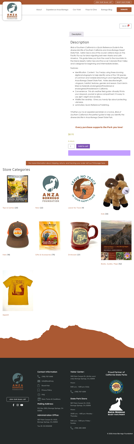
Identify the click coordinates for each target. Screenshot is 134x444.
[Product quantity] (71, 146)
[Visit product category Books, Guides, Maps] (116, 243)
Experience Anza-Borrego (57, 9)
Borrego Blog (106, 9)
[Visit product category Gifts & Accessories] (50, 238)
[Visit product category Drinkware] (83, 238)
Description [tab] (76, 34)
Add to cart (83, 146)
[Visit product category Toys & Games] (18, 191)
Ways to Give (91, 9)
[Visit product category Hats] (18, 238)
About (39, 9)
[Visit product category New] (50, 191)
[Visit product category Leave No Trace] (83, 191)
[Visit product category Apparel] (18, 293)
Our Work (77, 9)
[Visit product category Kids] (116, 194)
